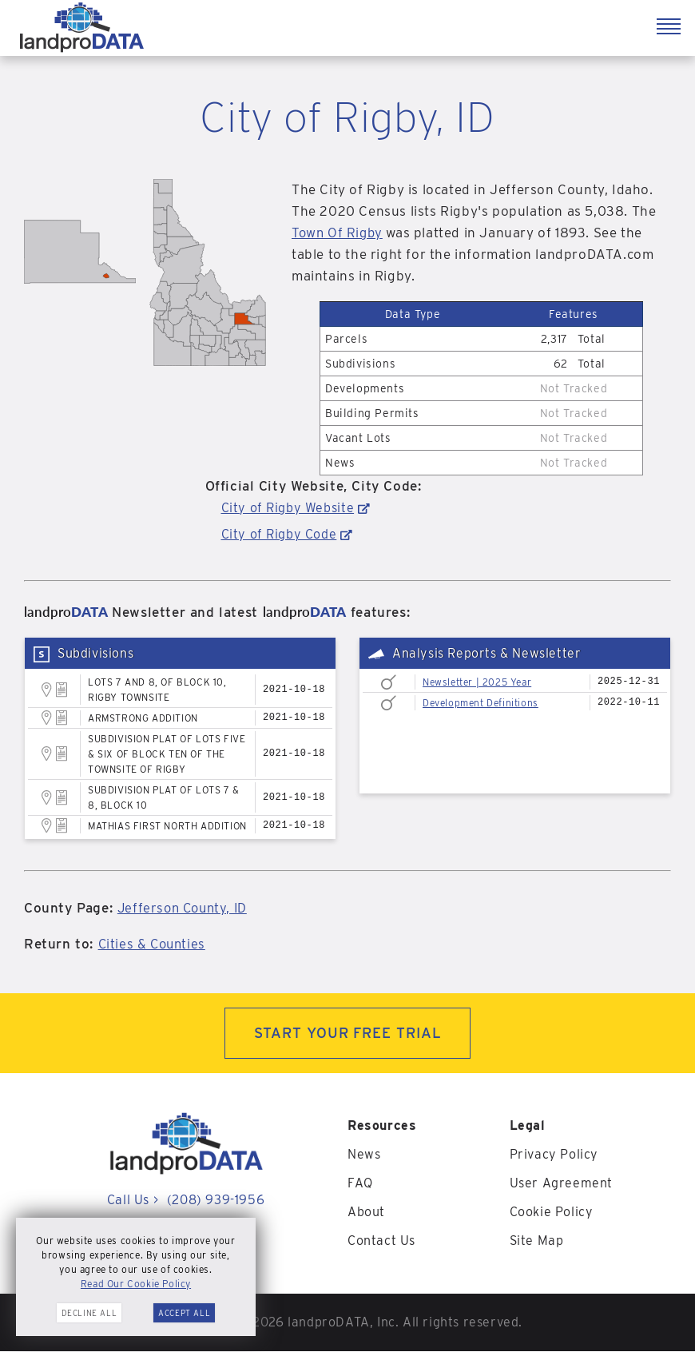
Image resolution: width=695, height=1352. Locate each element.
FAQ (360, 1183)
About (366, 1212)
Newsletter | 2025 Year (477, 682)
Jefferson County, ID (185, 908)
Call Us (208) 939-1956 (185, 1200)
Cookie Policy (552, 1212)
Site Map (537, 1241)
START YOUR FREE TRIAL (348, 1033)
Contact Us (381, 1241)
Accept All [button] (184, 1313)
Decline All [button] (89, 1313)
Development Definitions (480, 703)
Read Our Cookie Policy (136, 1284)
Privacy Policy (554, 1155)
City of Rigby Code (279, 534)
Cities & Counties (153, 944)
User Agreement (561, 1183)
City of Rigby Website (288, 507)
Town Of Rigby (339, 233)
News (364, 1155)
